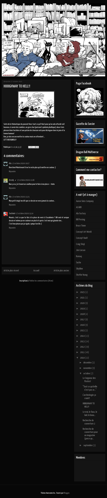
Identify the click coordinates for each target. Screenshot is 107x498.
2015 (82, 330)
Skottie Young (81, 275)
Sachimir (12, 213)
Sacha (78, 262)
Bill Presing (80, 219)
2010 (82, 358)
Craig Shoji (80, 244)
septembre (88, 445)
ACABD (79, 207)
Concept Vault (82, 238)
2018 (82, 314)
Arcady (11, 180)
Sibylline (79, 268)
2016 (82, 325)
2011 (82, 352)
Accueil (36, 270)
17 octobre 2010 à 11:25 (20, 197)
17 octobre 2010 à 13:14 (24, 213)
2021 (82, 297)
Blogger (66, 493)
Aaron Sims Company (85, 201)
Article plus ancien (61, 270)
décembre (87, 362)
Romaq (79, 256)
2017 (82, 319)
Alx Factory (81, 213)
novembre (87, 368)
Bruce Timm (81, 225)
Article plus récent (11, 270)
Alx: (10, 163)
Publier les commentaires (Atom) (41, 281)
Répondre (12, 171)
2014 (82, 336)
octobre (87, 373)
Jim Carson (80, 250)
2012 (82, 347)
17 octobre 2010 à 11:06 (25, 180)
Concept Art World (84, 232)
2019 (82, 308)
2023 (82, 292)
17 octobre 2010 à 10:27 (20, 163)
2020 (82, 303)
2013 (82, 341)
